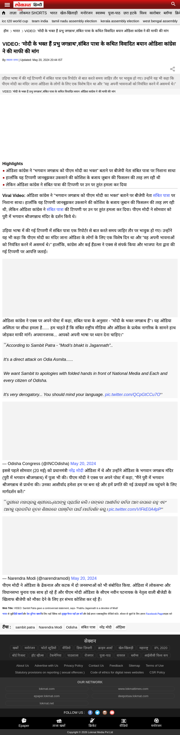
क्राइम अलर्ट (105, 648)
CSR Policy (157, 672)
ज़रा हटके (129, 13)
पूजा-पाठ (114, 13)
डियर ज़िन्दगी (84, 648)
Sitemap (134, 665)
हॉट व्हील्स (37, 655)
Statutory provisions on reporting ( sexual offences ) (50, 672)
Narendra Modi (50, 627)
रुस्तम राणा (12, 60)
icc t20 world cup (15, 21)
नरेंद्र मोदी (76, 470)
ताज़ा (13, 13)
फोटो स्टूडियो (48, 648)
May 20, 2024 (83, 463)
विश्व (143, 13)
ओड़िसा (120, 627)
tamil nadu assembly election (74, 21)
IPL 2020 (160, 648)
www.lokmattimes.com (133, 689)
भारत (53, 13)
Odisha (71, 627)
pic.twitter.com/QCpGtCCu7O (132, 394)
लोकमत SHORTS (33, 13)
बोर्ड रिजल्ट (18, 655)
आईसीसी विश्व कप (156, 655)
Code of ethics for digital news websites (117, 672)
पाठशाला (73, 655)
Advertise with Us (46, 665)
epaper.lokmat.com (47, 696)
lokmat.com (46, 689)
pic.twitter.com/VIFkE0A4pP (135, 509)
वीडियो (66, 648)
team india (40, 21)
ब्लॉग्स (168, 13)
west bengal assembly (160, 21)
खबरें (16, 648)
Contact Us (96, 665)
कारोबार (155, 13)
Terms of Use (155, 665)
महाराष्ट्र (143, 648)
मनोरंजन (87, 13)
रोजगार (89, 655)
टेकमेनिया (55, 655)
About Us (22, 665)
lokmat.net (47, 703)
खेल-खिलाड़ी (69, 13)
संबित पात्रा (161, 195)
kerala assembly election (120, 21)
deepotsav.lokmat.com (133, 696)
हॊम (6, 31)
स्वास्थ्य (100, 13)
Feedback (116, 665)
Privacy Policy (73, 665)
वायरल (121, 655)
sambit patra (25, 627)
